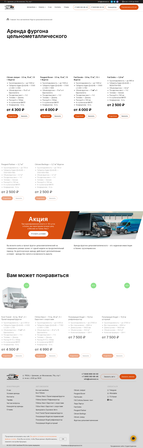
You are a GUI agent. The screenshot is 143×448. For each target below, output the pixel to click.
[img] (9, 7)
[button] (129, 7)
